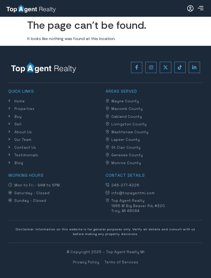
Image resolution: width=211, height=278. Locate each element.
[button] (200, 8)
